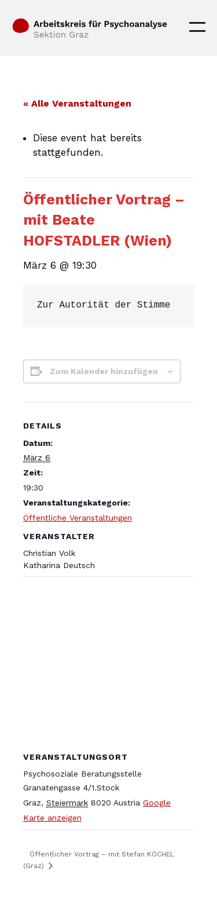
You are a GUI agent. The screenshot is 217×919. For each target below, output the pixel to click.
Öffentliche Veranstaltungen (77, 517)
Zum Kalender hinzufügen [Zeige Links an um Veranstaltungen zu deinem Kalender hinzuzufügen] (104, 371)
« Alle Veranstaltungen (77, 103)
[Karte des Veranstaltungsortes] (108, 660)
